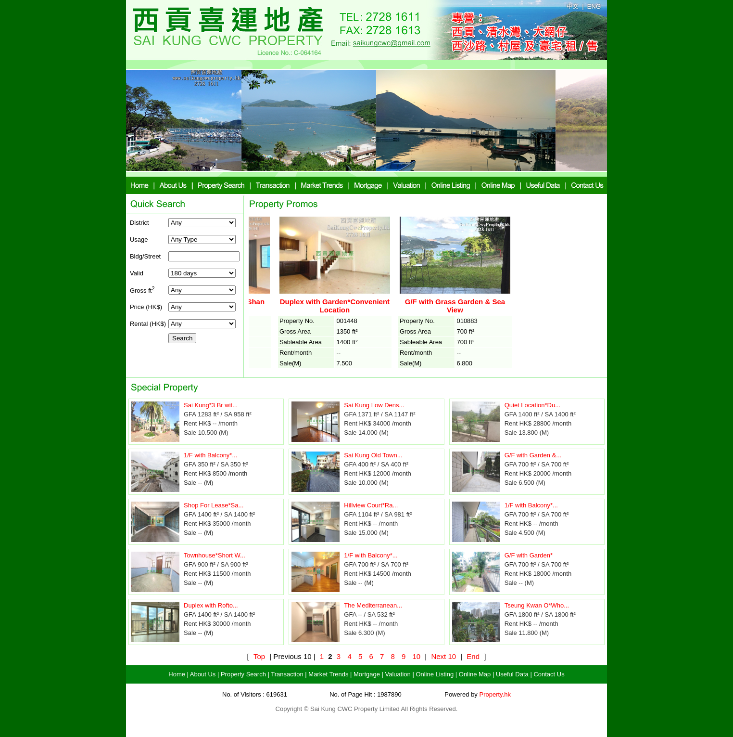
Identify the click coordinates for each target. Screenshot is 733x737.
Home (176, 674)
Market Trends (328, 674)
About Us (202, 674)
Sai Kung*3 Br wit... (211, 405)
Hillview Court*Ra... (371, 505)
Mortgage (367, 674)
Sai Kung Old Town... (373, 455)
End (473, 656)
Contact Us (548, 674)
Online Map (475, 674)
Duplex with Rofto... (211, 605)
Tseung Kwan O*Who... (537, 605)
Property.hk (495, 694)
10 (416, 656)
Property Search (243, 674)
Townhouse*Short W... (214, 555)
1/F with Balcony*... (210, 455)
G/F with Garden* (529, 555)
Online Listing (435, 674)
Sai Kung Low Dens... (374, 405)
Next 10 (443, 656)
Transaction (287, 674)
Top (259, 656)
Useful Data (512, 674)
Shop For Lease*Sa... (213, 505)
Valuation (398, 674)
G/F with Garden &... (533, 455)
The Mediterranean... (373, 605)
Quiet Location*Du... (532, 405)
